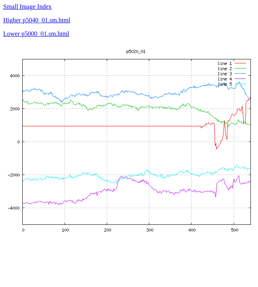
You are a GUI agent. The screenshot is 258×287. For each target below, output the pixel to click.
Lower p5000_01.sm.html (36, 33)
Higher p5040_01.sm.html (36, 20)
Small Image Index (27, 6)
